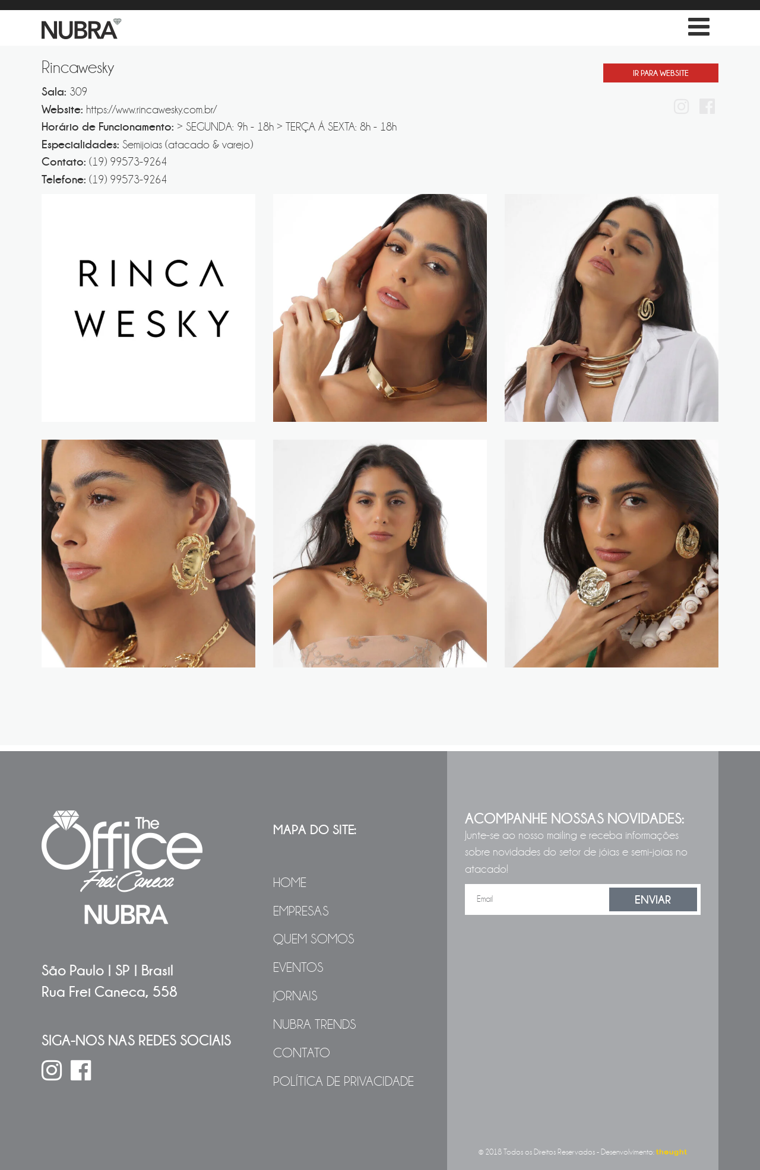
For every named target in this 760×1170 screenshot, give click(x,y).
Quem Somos (313, 939)
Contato (301, 1053)
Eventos (298, 968)
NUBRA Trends (314, 1025)
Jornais (295, 996)
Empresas (301, 911)
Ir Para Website (661, 73)
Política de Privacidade (343, 1081)
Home (289, 883)
